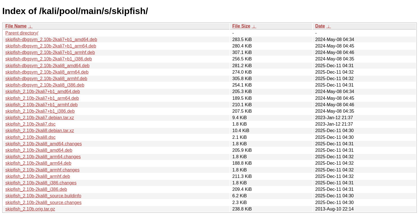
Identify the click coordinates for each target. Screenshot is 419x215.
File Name (16, 26)
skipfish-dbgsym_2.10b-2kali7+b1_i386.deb (48, 58)
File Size (241, 26)
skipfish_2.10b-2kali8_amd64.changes (43, 143)
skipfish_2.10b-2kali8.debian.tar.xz (39, 130)
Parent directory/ (21, 33)
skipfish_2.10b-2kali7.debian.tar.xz (39, 117)
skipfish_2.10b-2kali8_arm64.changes (43, 156)
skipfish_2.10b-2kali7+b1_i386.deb (40, 111)
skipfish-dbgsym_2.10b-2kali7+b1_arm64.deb (50, 46)
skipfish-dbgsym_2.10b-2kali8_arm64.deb (46, 72)
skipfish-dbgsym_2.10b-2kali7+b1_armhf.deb (50, 52)
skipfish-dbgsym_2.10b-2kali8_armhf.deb (46, 78)
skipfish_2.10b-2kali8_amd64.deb (38, 150)
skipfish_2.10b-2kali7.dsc (30, 124)
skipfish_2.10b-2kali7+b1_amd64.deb (42, 91)
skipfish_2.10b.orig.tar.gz (30, 209)
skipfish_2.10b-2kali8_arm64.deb (38, 163)
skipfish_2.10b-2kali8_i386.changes (41, 182)
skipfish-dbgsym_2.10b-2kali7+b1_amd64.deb (51, 39)
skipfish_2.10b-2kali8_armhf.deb (37, 176)
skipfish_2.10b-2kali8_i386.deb (36, 189)
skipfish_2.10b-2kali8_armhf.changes (42, 170)
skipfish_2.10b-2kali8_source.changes (43, 202)
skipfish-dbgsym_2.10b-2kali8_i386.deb (44, 85)
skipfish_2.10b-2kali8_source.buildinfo (43, 195)
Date (320, 26)
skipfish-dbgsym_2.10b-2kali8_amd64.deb (47, 65)
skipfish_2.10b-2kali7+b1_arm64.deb (42, 98)
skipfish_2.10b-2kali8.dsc (30, 137)
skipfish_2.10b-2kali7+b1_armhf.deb (41, 104)
